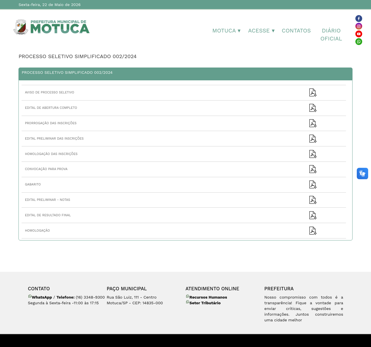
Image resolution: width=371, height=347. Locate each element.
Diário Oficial (331, 34)
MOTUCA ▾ (226, 30)
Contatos (296, 30)
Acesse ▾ (261, 30)
